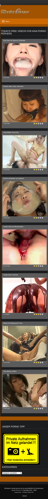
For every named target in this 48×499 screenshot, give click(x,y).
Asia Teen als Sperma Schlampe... (14, 40)
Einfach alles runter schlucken (13, 86)
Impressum (17, 492)
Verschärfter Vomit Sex (11, 132)
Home (24, 496)
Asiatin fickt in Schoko (10, 275)
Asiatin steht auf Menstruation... (14, 227)
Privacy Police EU (27, 492)
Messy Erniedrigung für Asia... (13, 323)
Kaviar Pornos (15, 490)
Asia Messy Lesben (9, 371)
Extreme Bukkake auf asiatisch (13, 178)
